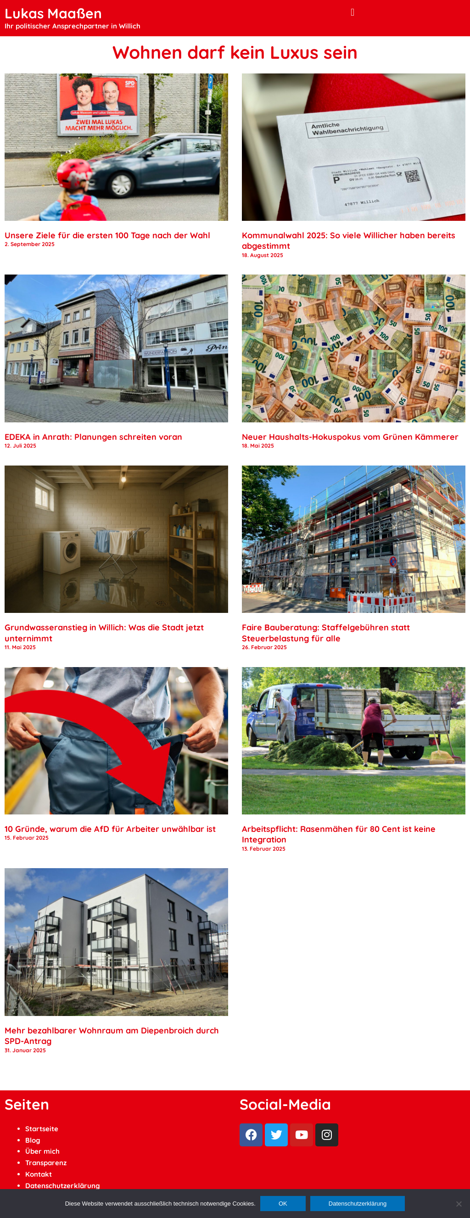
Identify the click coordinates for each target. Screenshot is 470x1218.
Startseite (41, 1128)
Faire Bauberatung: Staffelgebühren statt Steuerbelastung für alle (326, 632)
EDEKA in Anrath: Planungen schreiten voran (93, 437)
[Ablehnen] (458, 1203)
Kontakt (38, 1174)
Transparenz (46, 1162)
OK (283, 1203)
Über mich (42, 1151)
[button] (352, 12)
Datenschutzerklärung (62, 1185)
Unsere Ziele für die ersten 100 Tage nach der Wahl (107, 235)
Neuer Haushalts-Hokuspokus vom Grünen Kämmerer (350, 437)
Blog (32, 1140)
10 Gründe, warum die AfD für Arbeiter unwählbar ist (110, 829)
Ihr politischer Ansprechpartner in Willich (72, 26)
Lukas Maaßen (53, 13)
